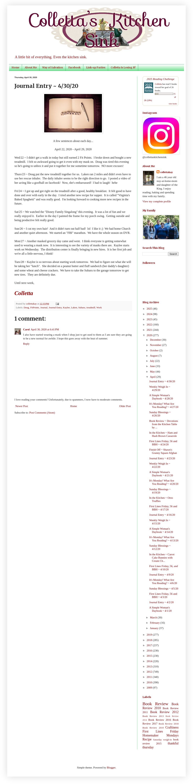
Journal (43, 307)
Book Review (155, 703)
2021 (150, 329)
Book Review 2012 (164, 712)
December (156, 339)
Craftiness (172, 727)
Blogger (111, 767)
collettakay (31, 303)
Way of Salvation (52, 67)
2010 (150, 682)
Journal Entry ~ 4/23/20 (162, 458)
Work (99, 307)
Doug (26, 307)
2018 (150, 640)
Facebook (74, 67)
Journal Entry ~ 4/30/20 (162, 381)
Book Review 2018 (169, 723)
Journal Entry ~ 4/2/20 (161, 602)
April (153, 376)
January (154, 628)
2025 (150, 308)
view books (173, 104)
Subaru (81, 307)
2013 (150, 666)
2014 (150, 661)
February (155, 622)
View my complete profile (156, 201)
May (152, 371)
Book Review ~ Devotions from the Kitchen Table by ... (163, 424)
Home (15, 67)
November (156, 345)
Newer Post (21, 406)
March (154, 617)
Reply (26, 343)
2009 (150, 687)
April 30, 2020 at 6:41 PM (45, 329)
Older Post (125, 406)
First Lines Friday (160, 731)
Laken (74, 307)
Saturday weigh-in (162, 739)
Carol (26, 329)
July (152, 360)
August (154, 355)
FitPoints (34, 307)
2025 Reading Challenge (160, 78)
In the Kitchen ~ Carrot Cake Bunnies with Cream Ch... (162, 557)
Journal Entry (55, 307)
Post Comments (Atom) (42, 412)
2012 (150, 671)
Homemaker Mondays (160, 735)
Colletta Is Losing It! (123, 67)
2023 (150, 319)
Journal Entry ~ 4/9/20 (161, 574)
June (152, 366)
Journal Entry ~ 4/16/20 (162, 514)
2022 (150, 324)
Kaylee (66, 307)
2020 (150, 335)
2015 (150, 655)
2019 (150, 634)
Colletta (158, 84)
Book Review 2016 (159, 719)
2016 (150, 650)
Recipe (147, 739)
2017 (150, 645)
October (154, 350)
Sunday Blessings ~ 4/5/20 (163, 588)
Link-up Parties (95, 67)
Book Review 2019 (153, 727)
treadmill (90, 307)
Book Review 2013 (153, 716)
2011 (150, 677)
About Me (31, 67)
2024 (150, 314)
